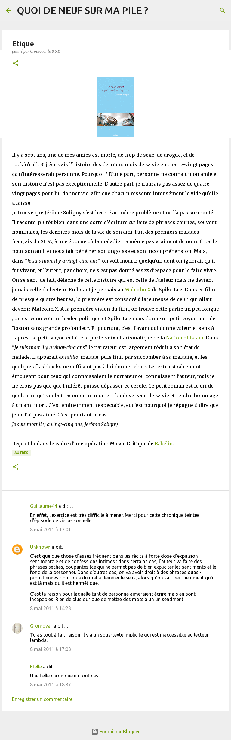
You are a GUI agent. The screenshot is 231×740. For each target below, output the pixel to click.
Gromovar (41, 625)
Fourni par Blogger (115, 731)
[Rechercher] (222, 10)
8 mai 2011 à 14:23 (50, 608)
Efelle (36, 666)
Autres (21, 453)
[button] (15, 64)
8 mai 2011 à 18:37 (50, 684)
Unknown (40, 547)
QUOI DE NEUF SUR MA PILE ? (82, 10)
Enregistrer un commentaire (42, 699)
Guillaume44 (43, 506)
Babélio (164, 444)
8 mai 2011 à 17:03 (50, 649)
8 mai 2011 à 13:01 (50, 529)
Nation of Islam (184, 338)
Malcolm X (138, 290)
